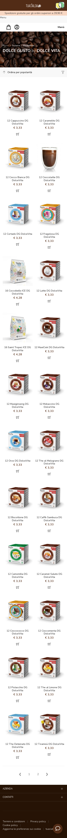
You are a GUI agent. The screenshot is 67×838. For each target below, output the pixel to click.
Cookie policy (10, 825)
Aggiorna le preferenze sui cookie (22, 829)
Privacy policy (38, 821)
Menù (61, 27)
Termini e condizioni (14, 821)
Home (6, 45)
